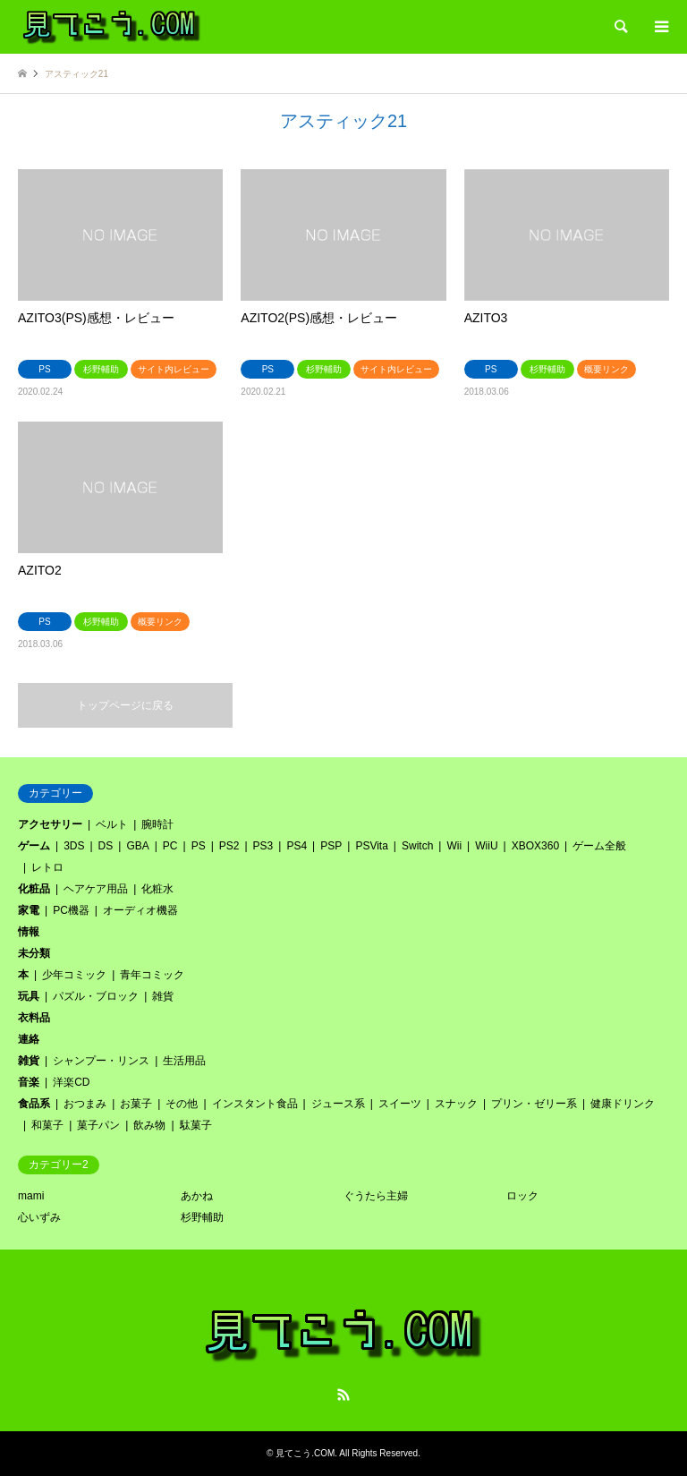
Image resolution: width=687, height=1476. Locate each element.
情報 (28, 932)
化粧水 (157, 889)
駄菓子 (196, 1125)
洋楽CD (71, 1082)
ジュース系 (338, 1103)
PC (170, 846)
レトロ (47, 867)
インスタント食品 (255, 1103)
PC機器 (71, 910)
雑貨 (163, 996)
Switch (417, 846)
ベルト (112, 824)
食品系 (34, 1103)
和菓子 (47, 1125)
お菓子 (136, 1103)
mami (31, 1196)
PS (198, 846)
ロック (522, 1196)
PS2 (229, 846)
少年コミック (74, 974)
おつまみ (85, 1103)
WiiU (486, 846)
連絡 (28, 1039)
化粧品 (34, 889)
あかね (197, 1196)
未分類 (34, 953)
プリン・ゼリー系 (534, 1103)
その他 (181, 1103)
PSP (331, 846)
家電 (28, 910)
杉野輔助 (202, 1217)
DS (106, 846)
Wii (454, 846)
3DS (74, 846)
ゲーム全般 (599, 846)
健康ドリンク (622, 1103)
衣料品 (34, 1017)
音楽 (28, 1082)
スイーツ (399, 1103)
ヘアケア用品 (96, 889)
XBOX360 (535, 846)
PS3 (263, 846)
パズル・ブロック (96, 996)
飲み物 (149, 1125)
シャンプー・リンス (101, 1060)
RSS (343, 1394)
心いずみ (39, 1217)
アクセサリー (50, 824)
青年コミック (152, 974)
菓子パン (98, 1125)
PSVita (371, 846)
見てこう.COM (305, 1453)
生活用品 (184, 1060)
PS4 (296, 846)
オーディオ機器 (140, 910)
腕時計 (157, 824)
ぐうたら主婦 (376, 1196)
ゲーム (34, 846)
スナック (456, 1103)
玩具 (28, 996)
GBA (137, 846)
